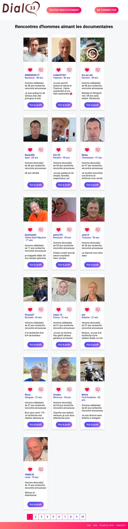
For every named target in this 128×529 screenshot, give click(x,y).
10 (82, 516)
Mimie (85, 394)
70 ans (35, 477)
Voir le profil (35, 105)
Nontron (86, 77)
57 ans (94, 317)
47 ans (98, 157)
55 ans (67, 237)
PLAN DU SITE (107, 525)
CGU (95, 525)
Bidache (86, 317)
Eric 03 (56, 155)
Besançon (30, 77)
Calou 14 (57, 314)
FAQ (89, 525)
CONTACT (121, 525)
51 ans (64, 317)
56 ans (96, 237)
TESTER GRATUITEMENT (64, 10)
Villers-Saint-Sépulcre (35, 237)
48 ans (39, 77)
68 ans (95, 77)
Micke (85, 155)
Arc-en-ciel (87, 75)
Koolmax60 (30, 235)
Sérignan (29, 397)
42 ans (38, 317)
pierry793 (58, 235)
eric (84, 314)
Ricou (27, 394)
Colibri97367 (59, 75)
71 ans (29, 240)
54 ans (67, 397)
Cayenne (57, 77)
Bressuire (58, 237)
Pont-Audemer (89, 397)
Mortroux (57, 397)
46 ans (67, 77)
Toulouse (86, 237)
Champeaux (88, 157)
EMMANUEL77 (32, 75)
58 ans (66, 157)
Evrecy (56, 317)
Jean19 (85, 235)
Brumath (29, 317)
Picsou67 (29, 314)
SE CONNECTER (106, 10)
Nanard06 (30, 155)
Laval (27, 477)
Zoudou (57, 394)
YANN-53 (29, 474)
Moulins (57, 157)
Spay (27, 157)
